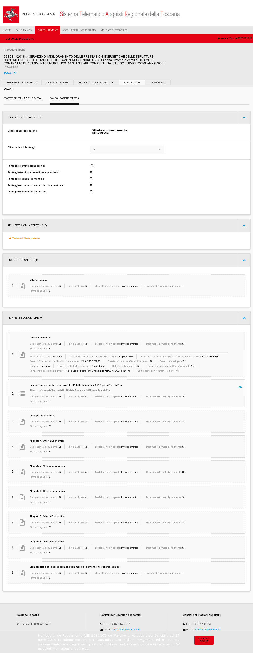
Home (7, 30)
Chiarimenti (158, 82)
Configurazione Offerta (64, 98)
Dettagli (10, 72)
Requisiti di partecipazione (96, 82)
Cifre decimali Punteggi (21, 147)
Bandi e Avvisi (24, 30)
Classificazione (57, 82)
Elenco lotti (132, 82)
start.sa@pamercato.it (208, 629)
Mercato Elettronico (114, 30)
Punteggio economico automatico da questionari (36, 185)
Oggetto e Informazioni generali (23, 98)
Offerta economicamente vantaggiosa (109, 131)
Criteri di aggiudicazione (22, 130)
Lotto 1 (8, 88)
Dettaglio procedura (20, 38)
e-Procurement (47, 30)
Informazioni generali (21, 82)
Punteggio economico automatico (27, 191)
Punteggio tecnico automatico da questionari (34, 172)
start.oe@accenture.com (126, 629)
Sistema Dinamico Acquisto (79, 30)
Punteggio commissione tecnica (27, 165)
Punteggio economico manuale (26, 178)
